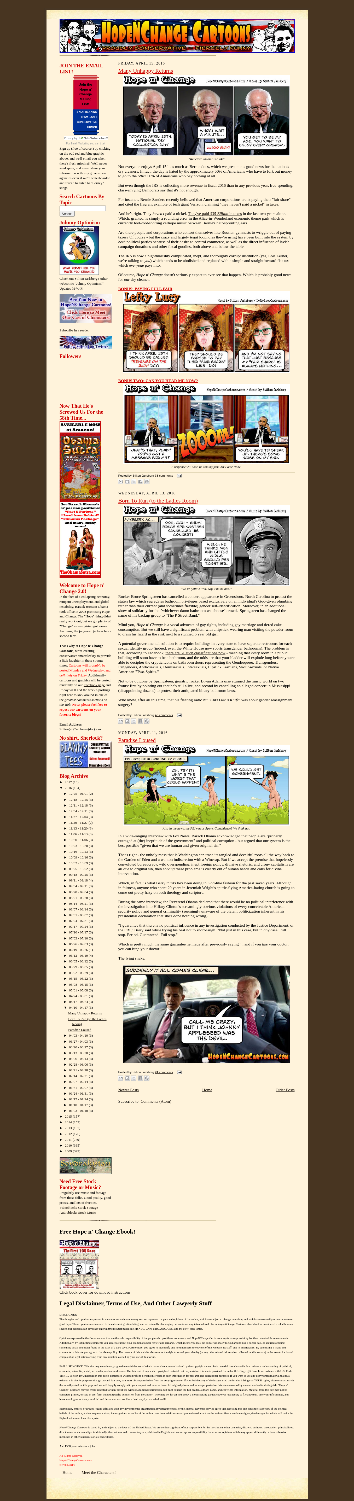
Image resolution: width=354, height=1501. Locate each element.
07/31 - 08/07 (79, 915)
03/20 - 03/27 (79, 1047)
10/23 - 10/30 (79, 846)
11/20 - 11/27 (79, 823)
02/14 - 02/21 (79, 1076)
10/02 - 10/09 (79, 863)
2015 (69, 1116)
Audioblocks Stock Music (78, 1212)
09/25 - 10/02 (79, 869)
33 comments (164, 475)
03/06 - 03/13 (79, 1059)
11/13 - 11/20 (79, 828)
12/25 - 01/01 (79, 794)
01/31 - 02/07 (79, 1088)
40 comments (164, 715)
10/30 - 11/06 (79, 840)
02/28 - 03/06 (79, 1064)
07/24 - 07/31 (79, 921)
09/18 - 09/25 (79, 875)
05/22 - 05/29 (79, 973)
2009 (69, 1151)
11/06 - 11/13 (79, 834)
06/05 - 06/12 (79, 961)
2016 (69, 788)
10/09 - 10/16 (79, 857)
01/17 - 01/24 (79, 1099)
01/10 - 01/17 (79, 1105)
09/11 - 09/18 (79, 880)
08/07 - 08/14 (79, 909)
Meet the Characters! (99, 1472)
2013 (69, 1128)
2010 (69, 1145)
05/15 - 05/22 (79, 978)
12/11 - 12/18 (79, 805)
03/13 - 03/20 (79, 1053)
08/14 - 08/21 (79, 904)
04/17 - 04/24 (79, 1002)
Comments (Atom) (156, 1101)
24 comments (164, 1072)
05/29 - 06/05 (79, 967)
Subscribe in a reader (74, 330)
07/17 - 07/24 (79, 926)
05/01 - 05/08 (79, 990)
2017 (69, 782)
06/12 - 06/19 (79, 955)
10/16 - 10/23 (79, 852)
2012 (69, 1134)
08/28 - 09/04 (79, 892)
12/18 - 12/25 (79, 800)
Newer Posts (128, 1090)
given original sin (204, 845)
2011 (69, 1140)
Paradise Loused (79, 1030)
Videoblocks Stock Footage (79, 1208)
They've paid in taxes (215, 213)
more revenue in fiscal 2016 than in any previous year (224, 185)
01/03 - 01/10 (79, 1111)
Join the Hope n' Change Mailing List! (85, 94)
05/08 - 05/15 (79, 984)
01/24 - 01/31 (79, 1093)
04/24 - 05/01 (79, 996)
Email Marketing (80, 143)
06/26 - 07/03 (79, 944)
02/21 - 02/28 (79, 1070)
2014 (69, 1122)
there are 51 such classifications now (195, 653)
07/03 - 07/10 (79, 938)
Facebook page (94, 685)
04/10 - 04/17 (79, 1007)
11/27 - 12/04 (79, 817)
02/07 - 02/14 (79, 1082)
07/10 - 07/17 (79, 932)
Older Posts (285, 1090)
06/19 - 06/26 (79, 950)
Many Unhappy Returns (85, 1013)
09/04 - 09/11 (79, 886)
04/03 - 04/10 (79, 1035)
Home (207, 1090)
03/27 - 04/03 (79, 1041)
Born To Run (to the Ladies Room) (158, 501)
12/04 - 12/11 (79, 811)
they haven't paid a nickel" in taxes (250, 204)
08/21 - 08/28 (79, 898)
